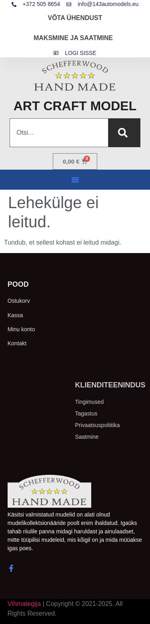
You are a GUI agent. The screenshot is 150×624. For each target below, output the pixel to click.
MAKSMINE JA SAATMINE (73, 37)
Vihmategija (24, 603)
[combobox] (59, 132)
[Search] (124, 132)
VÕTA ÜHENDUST (75, 17)
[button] (75, 180)
